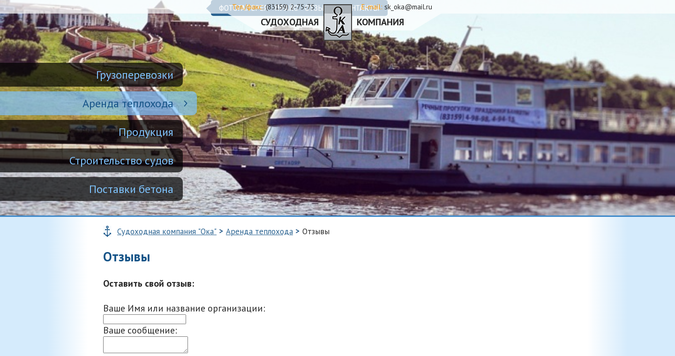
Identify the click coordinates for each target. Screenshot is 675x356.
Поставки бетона (131, 189)
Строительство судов (121, 160)
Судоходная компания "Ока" (167, 231)
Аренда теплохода (127, 103)
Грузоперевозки (134, 74)
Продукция (146, 132)
